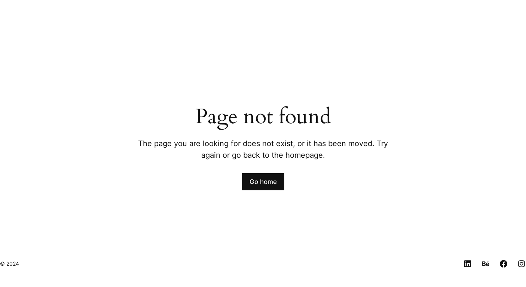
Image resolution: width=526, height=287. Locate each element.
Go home (263, 181)
